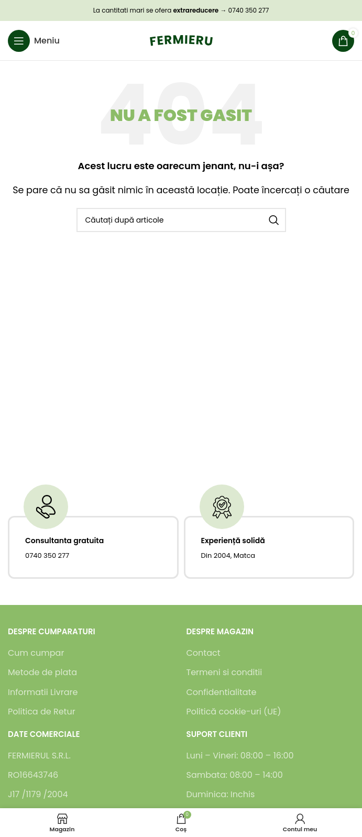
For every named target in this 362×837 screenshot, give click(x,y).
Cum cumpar (36, 653)
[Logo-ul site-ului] (181, 40)
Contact (204, 653)
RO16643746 (33, 775)
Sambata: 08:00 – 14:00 (235, 775)
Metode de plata (42, 672)
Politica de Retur (41, 712)
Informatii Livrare (43, 692)
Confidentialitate (222, 692)
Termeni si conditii (224, 672)
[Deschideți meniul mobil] (34, 40)
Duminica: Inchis (221, 794)
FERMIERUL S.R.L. (39, 756)
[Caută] (181, 220)
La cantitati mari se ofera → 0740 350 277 (181, 10)
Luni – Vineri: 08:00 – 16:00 (240, 756)
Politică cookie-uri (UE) (234, 712)
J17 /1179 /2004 (38, 794)
